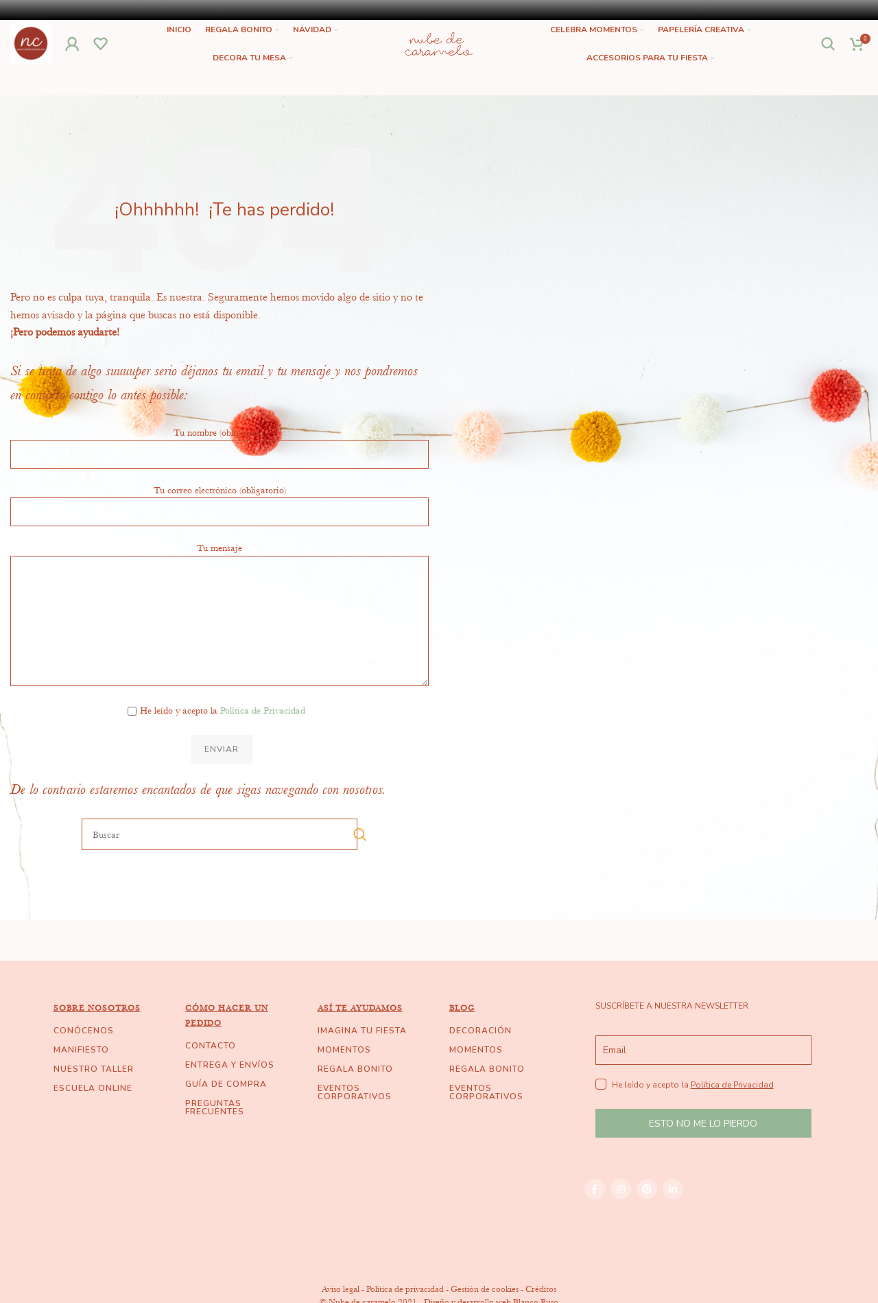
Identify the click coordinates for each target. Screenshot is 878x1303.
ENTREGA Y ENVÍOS (229, 1092)
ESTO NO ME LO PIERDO (703, 1151)
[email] (703, 1077)
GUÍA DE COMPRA (226, 1111)
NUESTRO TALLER (94, 1096)
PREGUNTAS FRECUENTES (214, 1134)
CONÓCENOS (84, 1058)
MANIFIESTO (81, 1077)
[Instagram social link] (620, 1216)
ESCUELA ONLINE (93, 1115)
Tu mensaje (219, 611)
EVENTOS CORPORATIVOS (355, 1119)
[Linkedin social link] (673, 1216)
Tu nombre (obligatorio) (219, 470)
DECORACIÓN (480, 1058)
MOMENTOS (344, 1077)
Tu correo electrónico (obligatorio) (219, 527)
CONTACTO (210, 1073)
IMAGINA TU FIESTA (362, 1058)
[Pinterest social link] (647, 1216)
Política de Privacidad (262, 737)
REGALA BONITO (355, 1096)
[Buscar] (828, 57)
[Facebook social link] (594, 1216)
